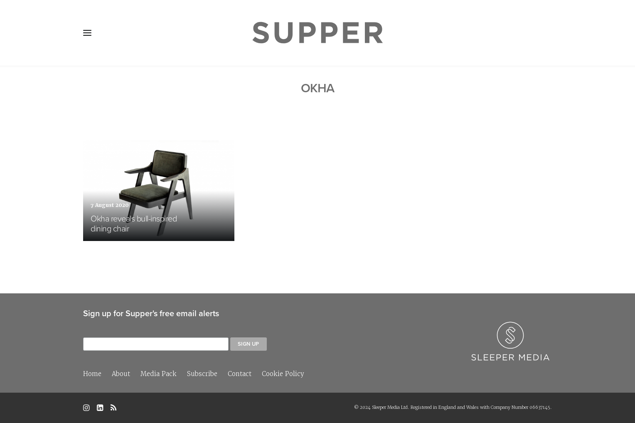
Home (92, 374)
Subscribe (202, 374)
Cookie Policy (283, 374)
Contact (239, 374)
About (121, 374)
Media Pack (158, 374)
